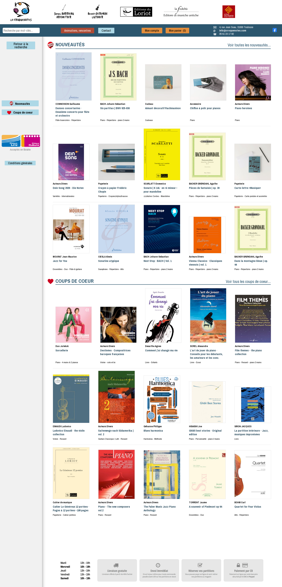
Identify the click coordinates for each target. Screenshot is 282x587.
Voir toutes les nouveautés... (249, 45)
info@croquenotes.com (232, 30)
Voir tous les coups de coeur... (248, 281)
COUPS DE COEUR (74, 281)
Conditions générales (20, 163)
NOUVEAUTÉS (70, 44)
